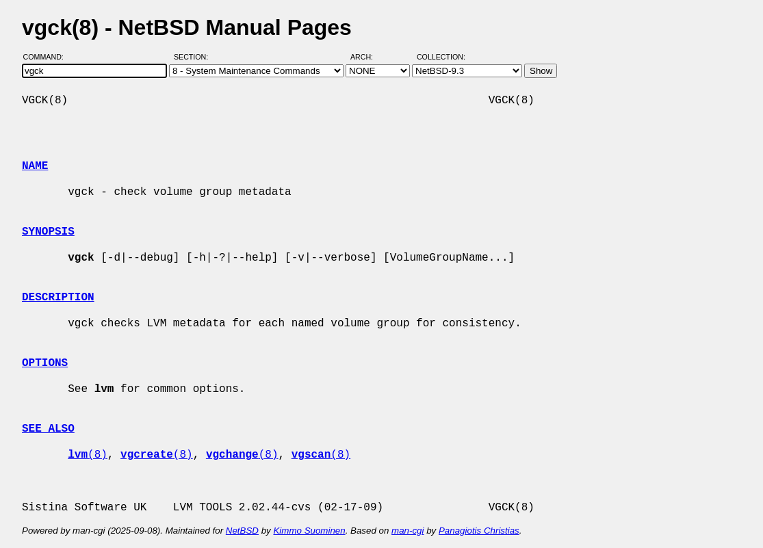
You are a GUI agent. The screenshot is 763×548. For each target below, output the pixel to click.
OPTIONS (45, 363)
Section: (194, 57)
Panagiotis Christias (479, 530)
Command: (47, 57)
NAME (35, 166)
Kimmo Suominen (309, 530)
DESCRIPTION (58, 297)
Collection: (441, 57)
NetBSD (242, 530)
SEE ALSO (48, 428)
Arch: (367, 57)
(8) (87, 454)
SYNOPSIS (48, 231)
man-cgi (407, 530)
